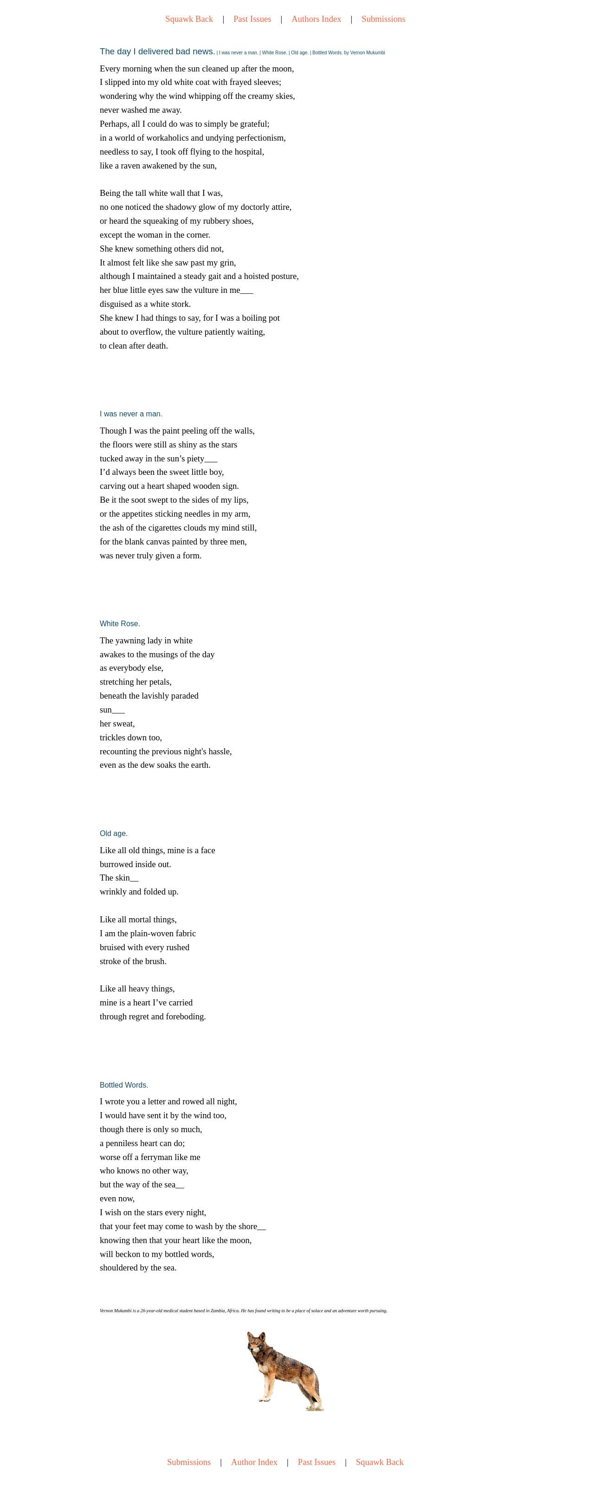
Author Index (254, 1462)
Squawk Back (189, 19)
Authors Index (316, 19)
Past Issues (252, 19)
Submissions (383, 19)
